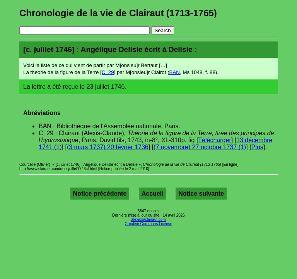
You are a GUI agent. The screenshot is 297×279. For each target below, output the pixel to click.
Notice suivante (201, 193)
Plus (257, 147)
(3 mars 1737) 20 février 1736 (107, 147)
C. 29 (108, 72)
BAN (174, 72)
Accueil (153, 193)
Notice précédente (100, 193)
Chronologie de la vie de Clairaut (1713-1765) (118, 13)
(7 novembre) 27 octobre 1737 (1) (200, 147)
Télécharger (214, 140)
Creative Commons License (148, 224)
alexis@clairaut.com (148, 219)
